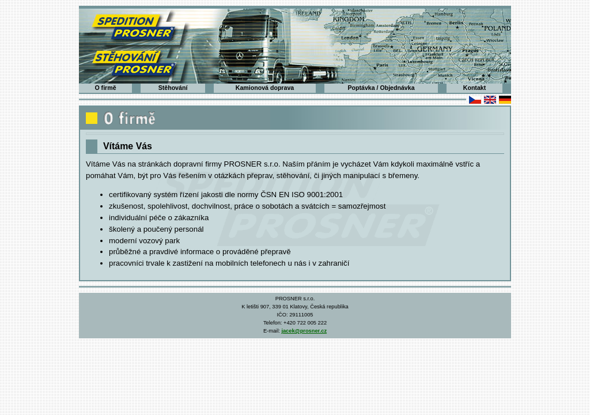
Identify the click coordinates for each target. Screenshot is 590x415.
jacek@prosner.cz (304, 331)
